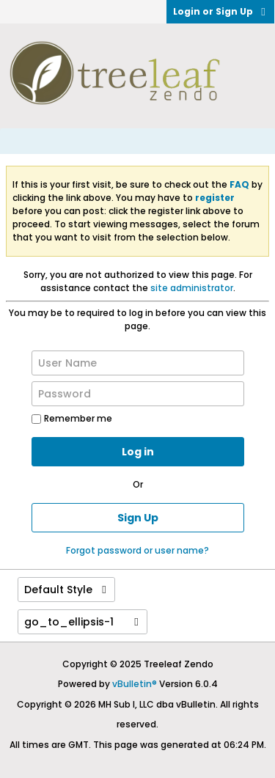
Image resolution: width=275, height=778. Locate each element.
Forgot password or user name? (137, 550)
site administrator (191, 288)
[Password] (138, 393)
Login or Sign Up (220, 11)
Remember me (72, 418)
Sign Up (137, 517)
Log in (138, 451)
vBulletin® (134, 684)
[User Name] (138, 363)
